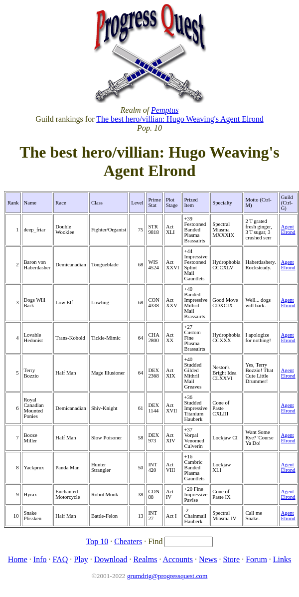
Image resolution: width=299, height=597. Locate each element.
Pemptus (164, 110)
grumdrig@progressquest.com (167, 576)
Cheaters (128, 541)
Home (17, 559)
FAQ (60, 559)
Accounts (178, 559)
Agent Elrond (288, 229)
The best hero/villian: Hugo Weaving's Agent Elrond (179, 119)
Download (111, 559)
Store (231, 559)
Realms (145, 559)
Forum (256, 559)
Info (40, 559)
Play (81, 559)
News (208, 559)
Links (282, 559)
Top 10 (97, 541)
